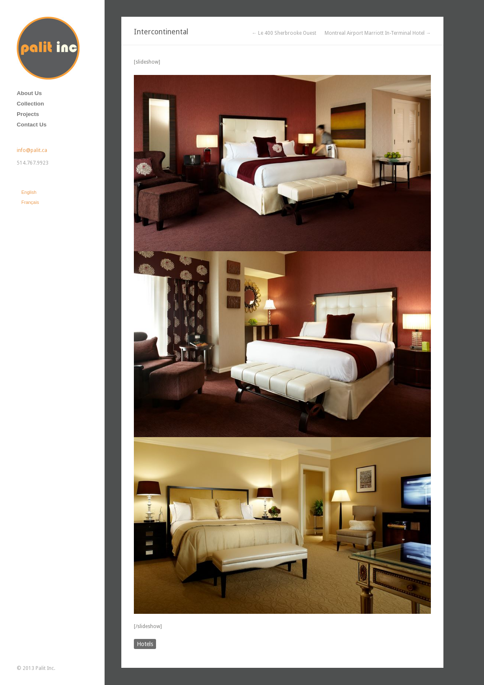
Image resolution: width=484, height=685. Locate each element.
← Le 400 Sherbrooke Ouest (284, 33)
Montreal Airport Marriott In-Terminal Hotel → (378, 33)
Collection (30, 103)
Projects (28, 114)
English (28, 192)
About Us (29, 93)
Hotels (145, 644)
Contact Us (31, 124)
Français (30, 202)
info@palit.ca (32, 150)
